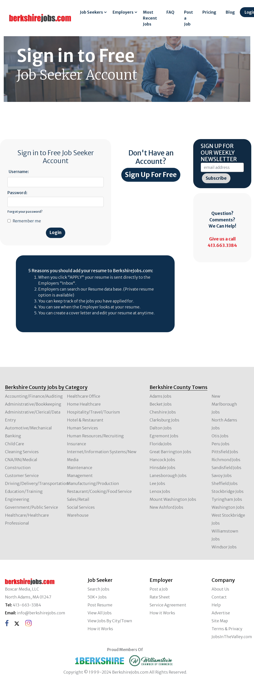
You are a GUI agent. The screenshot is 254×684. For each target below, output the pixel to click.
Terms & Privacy (227, 628)
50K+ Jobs (97, 597)
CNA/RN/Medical (21, 459)
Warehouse (78, 515)
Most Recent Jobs (150, 18)
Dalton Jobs (161, 427)
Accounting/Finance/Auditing (34, 396)
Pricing (209, 12)
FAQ (170, 12)
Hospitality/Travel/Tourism (93, 412)
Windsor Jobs (224, 546)
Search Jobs (98, 589)
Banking (13, 435)
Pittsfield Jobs (225, 451)
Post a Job (188, 18)
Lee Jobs (157, 483)
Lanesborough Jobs (168, 475)
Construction (18, 467)
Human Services (82, 427)
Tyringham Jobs (227, 499)
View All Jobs (100, 612)
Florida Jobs (161, 443)
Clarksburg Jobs (164, 419)
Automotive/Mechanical (28, 427)
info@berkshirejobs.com (41, 612)
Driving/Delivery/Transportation (36, 483)
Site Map (220, 620)
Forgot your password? (24, 211)
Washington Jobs (228, 507)
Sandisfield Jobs (226, 467)
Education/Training (24, 491)
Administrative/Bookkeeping (33, 404)
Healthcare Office (83, 396)
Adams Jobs (160, 396)
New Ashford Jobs (166, 507)
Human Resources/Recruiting (95, 435)
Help (216, 604)
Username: (19, 171)
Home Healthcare (84, 404)
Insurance (76, 443)
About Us (220, 589)
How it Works (100, 628)
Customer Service (22, 475)
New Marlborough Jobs (224, 404)
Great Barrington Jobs (170, 451)
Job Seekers (91, 12)
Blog (230, 12)
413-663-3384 (27, 604)
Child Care (14, 443)
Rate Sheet (160, 597)
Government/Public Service (31, 507)
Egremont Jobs (164, 435)
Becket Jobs (161, 404)
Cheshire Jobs (163, 412)
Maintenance (79, 467)
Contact (219, 597)
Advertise (221, 612)
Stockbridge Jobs (228, 491)
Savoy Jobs (222, 475)
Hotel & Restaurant (85, 419)
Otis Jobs (220, 435)
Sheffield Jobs (225, 483)
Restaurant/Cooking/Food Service (99, 491)
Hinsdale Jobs (162, 467)
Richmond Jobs (226, 459)
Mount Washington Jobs (173, 499)
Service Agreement (168, 604)
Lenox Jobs (160, 491)
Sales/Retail (78, 499)
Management (80, 475)
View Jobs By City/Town (110, 620)
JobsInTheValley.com (232, 636)
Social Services (81, 507)
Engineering (17, 499)
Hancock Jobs (162, 459)
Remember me (27, 220)
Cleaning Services (22, 451)
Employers (123, 12)
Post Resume (100, 604)
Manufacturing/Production (93, 483)
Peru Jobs (220, 443)
